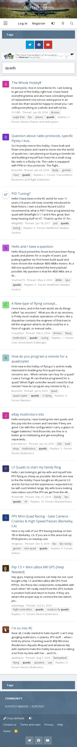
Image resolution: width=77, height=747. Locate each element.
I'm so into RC (22, 628)
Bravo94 (16, 170)
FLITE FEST (38, 706)
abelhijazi (17, 658)
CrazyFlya (17, 333)
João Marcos (19, 444)
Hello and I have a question (32, 246)
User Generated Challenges (28, 342)
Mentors (26, 400)
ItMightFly (17, 223)
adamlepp (17, 605)
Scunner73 (18, 280)
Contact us (9, 724)
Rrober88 (17, 497)
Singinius (17, 543)
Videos (15, 553)
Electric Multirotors (22, 453)
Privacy (48, 724)
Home (7, 731)
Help (60, 724)
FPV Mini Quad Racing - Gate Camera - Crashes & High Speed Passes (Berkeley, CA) (42, 521)
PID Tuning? (21, 193)
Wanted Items (63, 501)
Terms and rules (30, 724)
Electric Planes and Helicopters (40, 122)
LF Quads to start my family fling (36, 467)
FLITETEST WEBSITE (16, 706)
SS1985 (16, 112)
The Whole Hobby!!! (26, 82)
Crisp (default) (13, 718)
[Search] (71, 23)
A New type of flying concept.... (34, 303)
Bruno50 (16, 391)
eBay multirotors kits (27, 414)
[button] (5, 23)
